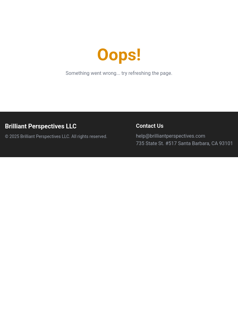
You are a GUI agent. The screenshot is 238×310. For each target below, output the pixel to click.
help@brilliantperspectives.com (170, 136)
